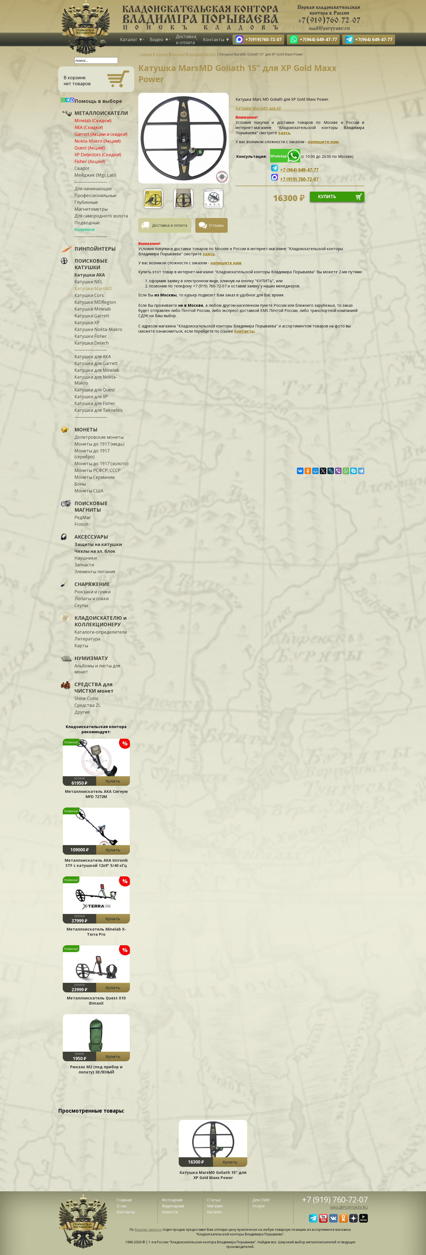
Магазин (215, 1205)
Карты (81, 646)
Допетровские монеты (99, 437)
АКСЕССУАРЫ (91, 536)
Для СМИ (261, 1199)
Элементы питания (94, 572)
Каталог (128, 39)
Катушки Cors (89, 295)
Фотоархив (172, 1199)
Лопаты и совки (91, 599)
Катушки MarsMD (93, 288)
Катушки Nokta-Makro (98, 329)
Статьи (213, 1199)
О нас (122, 1205)
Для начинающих (93, 189)
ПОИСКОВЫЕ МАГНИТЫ (91, 506)
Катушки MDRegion (95, 302)
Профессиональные (95, 195)
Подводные (87, 223)
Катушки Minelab (92, 309)
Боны (80, 484)
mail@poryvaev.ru (349, 1207)
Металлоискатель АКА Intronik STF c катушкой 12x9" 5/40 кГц (96, 863)
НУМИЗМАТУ (91, 658)
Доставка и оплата (186, 39)
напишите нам (323, 141)
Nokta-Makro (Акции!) (97, 141)
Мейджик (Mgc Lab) (95, 175)
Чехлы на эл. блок (94, 551)
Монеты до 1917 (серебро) (91, 454)
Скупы (81, 605)
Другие (82, 712)
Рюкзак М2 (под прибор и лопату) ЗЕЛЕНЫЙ (96, 1069)
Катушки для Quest (94, 390)
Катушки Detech (91, 343)
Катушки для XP (91, 397)
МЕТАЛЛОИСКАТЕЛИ (101, 113)
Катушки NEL (88, 282)
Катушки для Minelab (96, 370)
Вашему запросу (148, 1229)
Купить (113, 781)
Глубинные (86, 202)
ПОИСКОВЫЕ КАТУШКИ (91, 264)
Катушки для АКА (92, 357)
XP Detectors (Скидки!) (97, 155)
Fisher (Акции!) (89, 161)
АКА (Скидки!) (88, 127)
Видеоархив (173, 1205)
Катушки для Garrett (96, 363)
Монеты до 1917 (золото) (101, 464)
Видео (156, 39)
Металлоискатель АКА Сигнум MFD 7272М (96, 794)
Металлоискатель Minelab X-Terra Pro (96, 931)
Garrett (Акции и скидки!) (100, 134)
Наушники (85, 558)
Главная (124, 1199)
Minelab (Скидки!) (92, 121)
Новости (170, 1211)
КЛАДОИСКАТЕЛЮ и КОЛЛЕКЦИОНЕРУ (100, 621)
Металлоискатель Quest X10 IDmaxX (96, 1000)
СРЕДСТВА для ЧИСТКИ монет (94, 687)
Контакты (213, 39)
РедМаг (82, 517)
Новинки (84, 229)
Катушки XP (86, 323)
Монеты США (88, 491)
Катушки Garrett (91, 316)
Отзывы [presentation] (216, 225)
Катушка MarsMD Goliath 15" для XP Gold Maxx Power (213, 1175)
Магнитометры (91, 209)
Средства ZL (87, 705)
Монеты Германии (94, 477)
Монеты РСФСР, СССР (97, 470)
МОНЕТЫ (86, 429)
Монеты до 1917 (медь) (99, 444)
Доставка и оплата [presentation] (169, 225)
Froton (81, 524)
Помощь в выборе (98, 101)
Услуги (258, 1205)
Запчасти (84, 565)
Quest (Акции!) (89, 148)
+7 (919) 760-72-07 (335, 1199)
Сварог (82, 168)
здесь (284, 132)
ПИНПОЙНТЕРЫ (95, 249)
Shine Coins (86, 698)
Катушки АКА (89, 275)
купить (327, 197)
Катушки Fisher (90, 336)
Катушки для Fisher (94, 403)
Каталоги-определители (100, 632)
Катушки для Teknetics (98, 410)
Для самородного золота (101, 216)
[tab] (166, 225)
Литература (87, 639)
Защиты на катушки (98, 544)
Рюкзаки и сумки (92, 592)
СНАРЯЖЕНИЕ (92, 584)
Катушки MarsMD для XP (258, 108)
